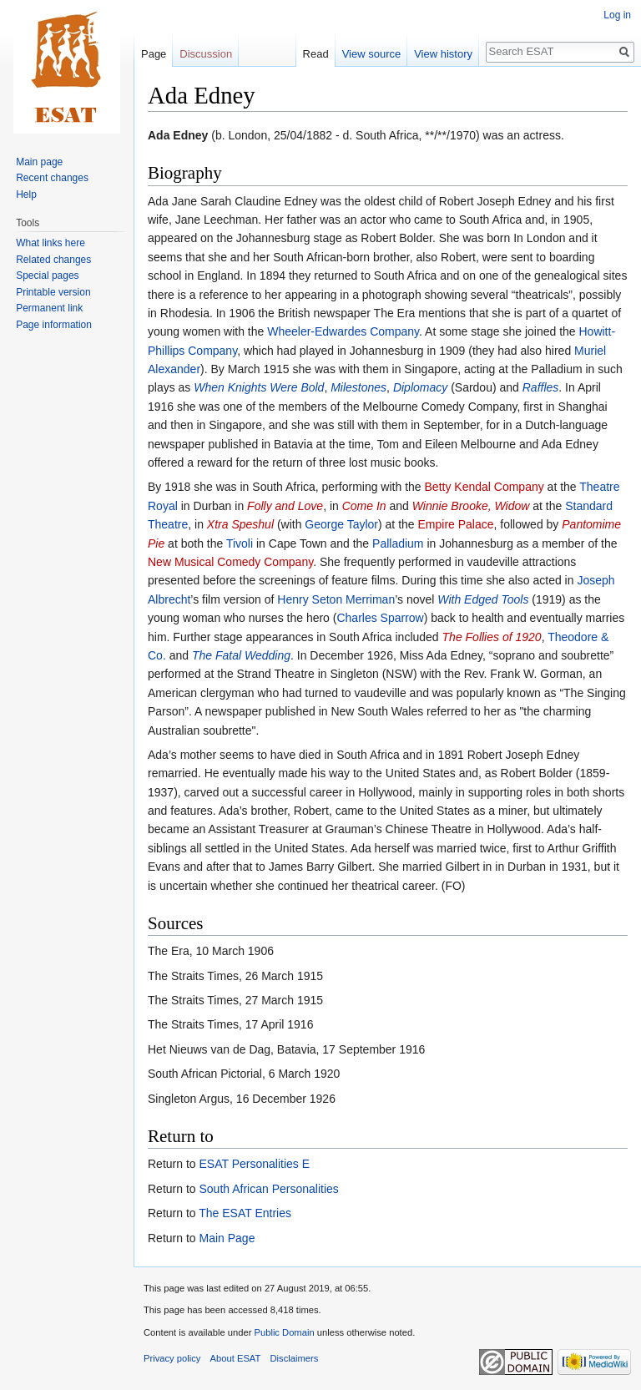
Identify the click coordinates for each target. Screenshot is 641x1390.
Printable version (53, 292)
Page (153, 54)
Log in (617, 15)
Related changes (53, 259)
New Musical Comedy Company (230, 562)
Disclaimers (294, 1358)
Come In (364, 506)
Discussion (205, 54)
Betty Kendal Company (484, 486)
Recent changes (52, 178)
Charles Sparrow (379, 617)
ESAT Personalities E (254, 1163)
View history (443, 54)
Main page (39, 162)
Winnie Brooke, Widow (471, 506)
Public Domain (284, 1332)
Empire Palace (456, 524)
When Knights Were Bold (259, 387)
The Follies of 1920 (492, 637)
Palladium (397, 543)
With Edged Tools (482, 599)
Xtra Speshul (240, 524)
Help (26, 194)
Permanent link (49, 308)
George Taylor (341, 524)
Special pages (47, 275)
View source (371, 54)
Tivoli (239, 543)
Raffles (540, 387)
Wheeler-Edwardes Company (343, 331)
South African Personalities (268, 1188)
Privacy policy (172, 1358)
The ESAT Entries (245, 1213)
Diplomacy (420, 387)
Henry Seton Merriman (336, 599)
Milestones (358, 387)
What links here (50, 243)
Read (316, 54)
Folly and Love (285, 506)
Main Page (227, 1238)
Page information (54, 325)
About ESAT (235, 1358)
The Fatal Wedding (241, 655)
